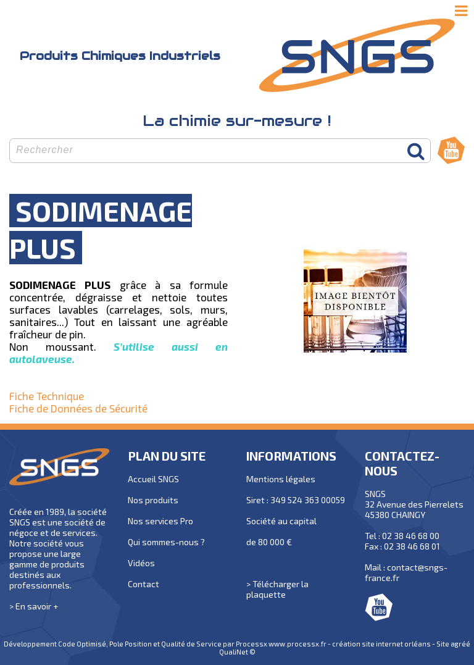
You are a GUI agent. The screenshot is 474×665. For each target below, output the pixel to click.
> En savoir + (33, 606)
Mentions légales (280, 479)
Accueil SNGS (153, 479)
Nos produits (153, 500)
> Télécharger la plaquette (277, 589)
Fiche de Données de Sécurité (78, 408)
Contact (143, 584)
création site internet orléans (381, 644)
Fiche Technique (46, 396)
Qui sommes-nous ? (166, 542)
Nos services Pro (160, 521)
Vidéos (141, 563)
